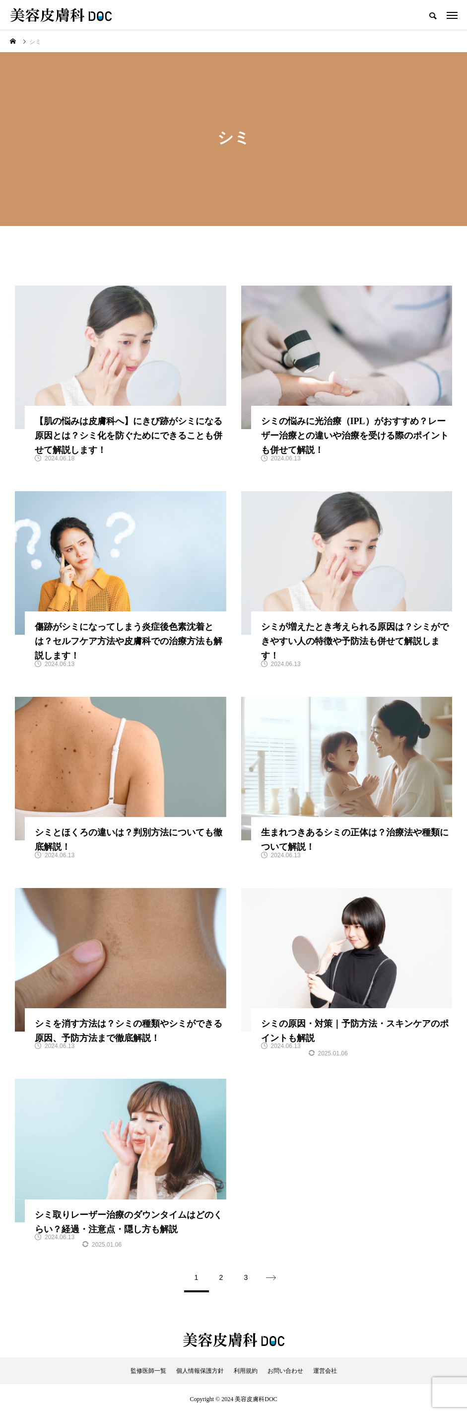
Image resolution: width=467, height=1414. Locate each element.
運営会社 (325, 1370)
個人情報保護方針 (200, 1370)
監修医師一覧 (148, 1370)
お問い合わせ (285, 1370)
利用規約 (246, 1370)
